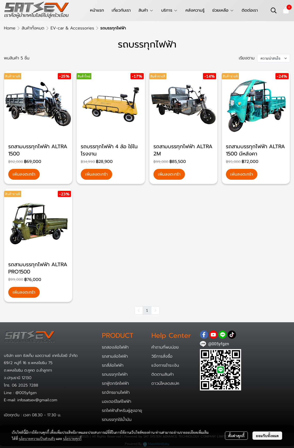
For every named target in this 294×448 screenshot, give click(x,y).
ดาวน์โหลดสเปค (165, 383)
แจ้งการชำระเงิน (165, 365)
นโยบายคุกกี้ (72, 438)
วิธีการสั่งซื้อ (162, 356)
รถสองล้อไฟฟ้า (115, 347)
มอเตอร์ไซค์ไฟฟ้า (116, 401)
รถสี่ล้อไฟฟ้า (113, 365)
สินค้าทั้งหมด (33, 28)
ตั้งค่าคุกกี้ (236, 435)
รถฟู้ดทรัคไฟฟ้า (115, 383)
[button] (273, 10)
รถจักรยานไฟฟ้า (116, 392)
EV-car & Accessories (72, 28)
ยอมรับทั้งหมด (267, 435)
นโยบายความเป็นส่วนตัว (37, 438)
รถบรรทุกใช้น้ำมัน (117, 419)
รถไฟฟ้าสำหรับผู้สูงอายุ (122, 410)
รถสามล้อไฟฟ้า (115, 356)
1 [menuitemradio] (147, 310)
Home (9, 28)
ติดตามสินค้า (162, 374)
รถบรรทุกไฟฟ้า (115, 374)
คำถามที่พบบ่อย (165, 347)
